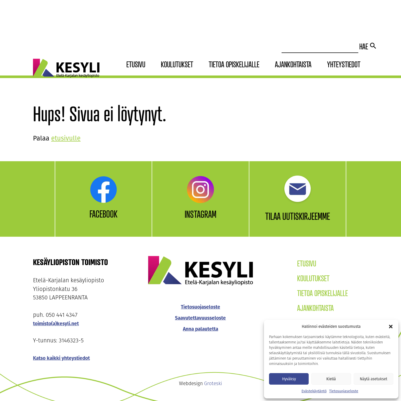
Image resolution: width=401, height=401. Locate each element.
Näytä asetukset (373, 379)
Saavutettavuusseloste (200, 318)
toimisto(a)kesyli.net (56, 324)
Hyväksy (289, 379)
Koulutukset (177, 64)
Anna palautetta (200, 329)
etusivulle (66, 138)
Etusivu (135, 64)
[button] (390, 326)
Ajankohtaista (293, 64)
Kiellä (331, 379)
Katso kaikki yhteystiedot (61, 358)
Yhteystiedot (343, 64)
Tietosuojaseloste (343, 391)
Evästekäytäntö (314, 391)
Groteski (213, 384)
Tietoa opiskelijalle (234, 64)
